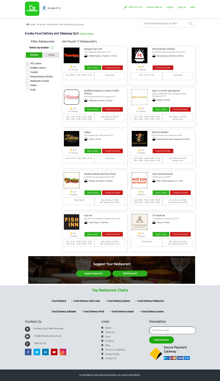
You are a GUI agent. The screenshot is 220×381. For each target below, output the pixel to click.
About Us (108, 332)
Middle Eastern (38, 67)
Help (192, 7)
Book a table (92, 67)
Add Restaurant (130, 273)
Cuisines (107, 341)
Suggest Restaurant (94, 273)
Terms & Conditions (113, 349)
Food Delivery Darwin (152, 311)
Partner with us (154, 7)
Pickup (51, 55)
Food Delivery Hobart (123, 311)
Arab (32, 89)
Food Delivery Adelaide (64, 311)
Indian (33, 85)
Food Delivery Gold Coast (87, 301)
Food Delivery (59, 301)
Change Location (86, 34)
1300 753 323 (133, 7)
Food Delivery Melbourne (151, 301)
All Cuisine (35, 63)
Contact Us (108, 358)
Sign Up (182, 7)
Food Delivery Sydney (118, 301)
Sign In (170, 7)
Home (106, 327)
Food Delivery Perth (94, 311)
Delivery (34, 55)
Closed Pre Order (112, 67)
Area (105, 336)
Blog (105, 345)
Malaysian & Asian (39, 81)
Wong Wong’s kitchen (41, 76)
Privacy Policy (110, 354)
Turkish (34, 72)
